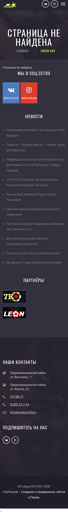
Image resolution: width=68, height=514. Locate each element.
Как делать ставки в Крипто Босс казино (33, 262)
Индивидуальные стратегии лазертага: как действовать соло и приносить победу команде (35, 164)
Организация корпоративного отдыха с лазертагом (33, 212)
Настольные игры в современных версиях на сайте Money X (35, 226)
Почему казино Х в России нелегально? (33, 253)
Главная (22, 51)
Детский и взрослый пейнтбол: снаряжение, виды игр (27, 241)
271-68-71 (16, 397)
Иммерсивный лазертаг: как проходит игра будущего (35, 133)
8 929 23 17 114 (19, 404)
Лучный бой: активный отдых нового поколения (31, 197)
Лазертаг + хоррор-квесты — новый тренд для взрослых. (35, 147)
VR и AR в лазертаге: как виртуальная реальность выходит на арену (32, 182)
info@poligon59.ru (23, 412)
